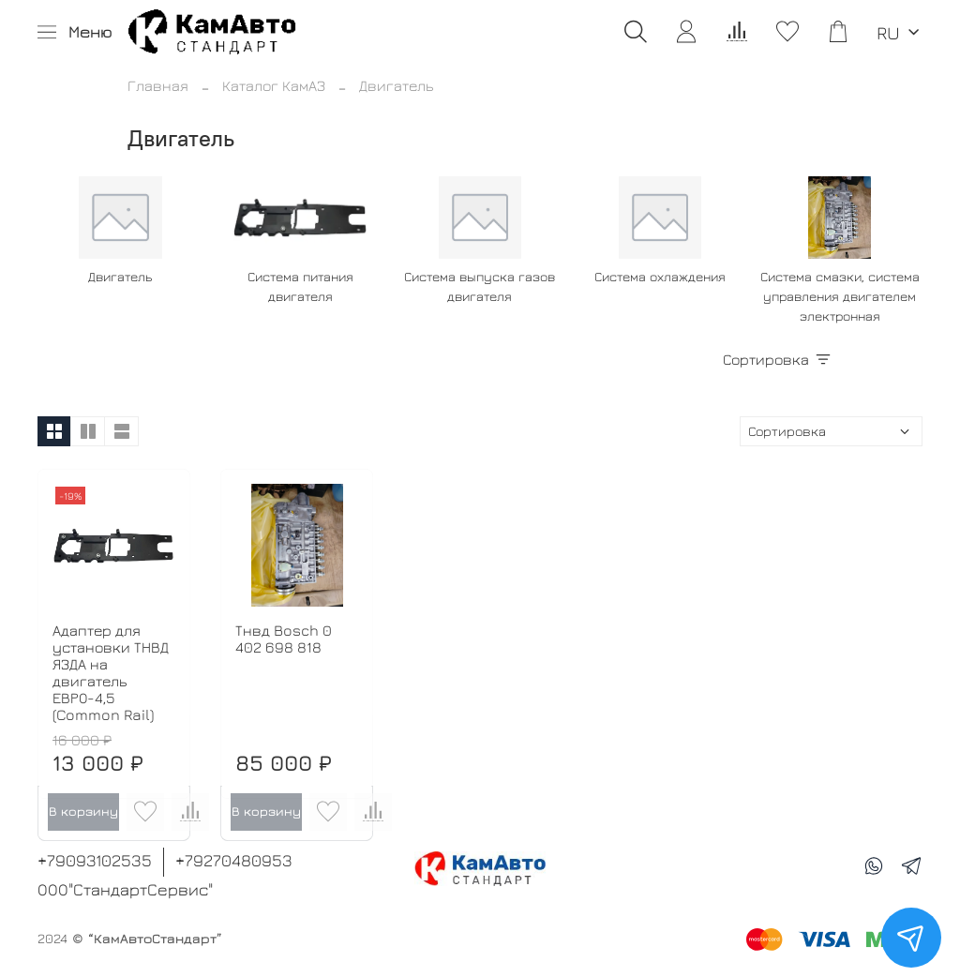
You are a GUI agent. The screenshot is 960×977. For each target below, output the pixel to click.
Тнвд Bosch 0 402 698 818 (283, 638)
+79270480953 (233, 860)
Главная (158, 85)
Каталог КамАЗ (273, 85)
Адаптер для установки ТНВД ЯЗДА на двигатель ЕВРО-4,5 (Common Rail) (110, 672)
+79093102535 (95, 860)
